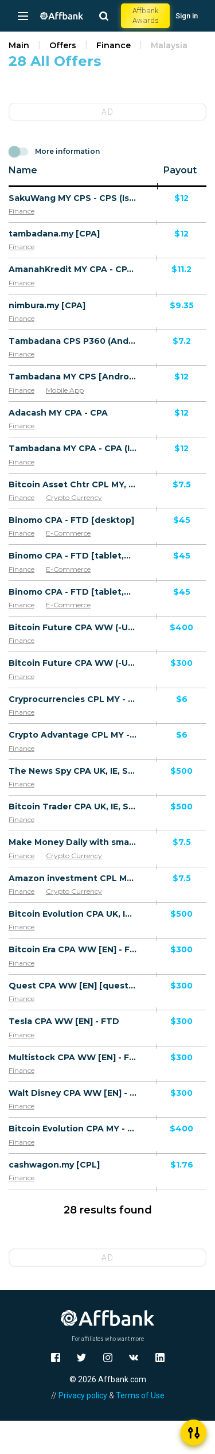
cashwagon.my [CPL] (54, 1165)
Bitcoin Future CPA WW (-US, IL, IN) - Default (73, 627)
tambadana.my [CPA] (54, 233)
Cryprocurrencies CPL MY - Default (73, 699)
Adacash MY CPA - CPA (58, 413)
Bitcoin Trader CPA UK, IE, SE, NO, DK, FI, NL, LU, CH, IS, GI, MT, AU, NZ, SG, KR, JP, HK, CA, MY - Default (73, 806)
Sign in (186, 15)
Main (19, 45)
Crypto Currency (74, 497)
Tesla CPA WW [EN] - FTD (64, 1021)
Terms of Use (140, 1395)
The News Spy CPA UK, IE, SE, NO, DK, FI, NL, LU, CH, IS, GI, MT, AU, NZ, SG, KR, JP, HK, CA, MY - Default (73, 771)
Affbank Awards (145, 15)
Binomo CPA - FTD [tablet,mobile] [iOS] (73, 555)
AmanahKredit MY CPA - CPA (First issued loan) (73, 269)
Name (23, 170)
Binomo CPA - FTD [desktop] (71, 520)
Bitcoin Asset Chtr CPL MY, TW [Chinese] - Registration (73, 484)
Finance (113, 45)
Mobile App (65, 390)
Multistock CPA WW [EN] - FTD (73, 1057)
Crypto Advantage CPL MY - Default (73, 735)
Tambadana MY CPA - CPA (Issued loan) (73, 448)
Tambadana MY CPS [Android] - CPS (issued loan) (73, 376)
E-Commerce (68, 533)
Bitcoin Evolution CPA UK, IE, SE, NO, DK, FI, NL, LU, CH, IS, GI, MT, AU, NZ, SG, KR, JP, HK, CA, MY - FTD (73, 914)
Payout (180, 170)
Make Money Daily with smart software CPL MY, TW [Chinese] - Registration (73, 842)
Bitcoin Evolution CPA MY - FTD (73, 1128)
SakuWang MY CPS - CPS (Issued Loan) (73, 198)
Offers (62, 45)
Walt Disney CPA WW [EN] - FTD (73, 1093)
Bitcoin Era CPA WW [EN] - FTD (73, 949)
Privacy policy (82, 1395)
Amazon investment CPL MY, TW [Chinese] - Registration (73, 878)
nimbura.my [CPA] (47, 305)
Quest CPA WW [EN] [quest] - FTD (73, 985)
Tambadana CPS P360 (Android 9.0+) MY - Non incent (73, 341)
